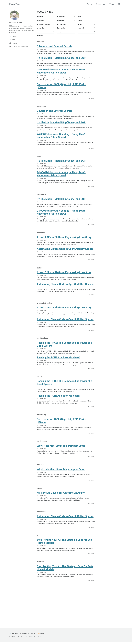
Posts (88, 4)
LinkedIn (13, 633)
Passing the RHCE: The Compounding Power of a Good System (64, 362)
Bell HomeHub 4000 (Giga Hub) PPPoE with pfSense (61, 89)
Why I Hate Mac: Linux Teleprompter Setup (61, 468)
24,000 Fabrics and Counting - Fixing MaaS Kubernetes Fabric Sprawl (61, 74)
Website (34, 633)
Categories (100, 4)
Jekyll (31, 637)
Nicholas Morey (16, 22)
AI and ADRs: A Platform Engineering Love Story (64, 248)
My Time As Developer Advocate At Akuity (61, 518)
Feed (43, 633)
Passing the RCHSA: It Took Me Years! (58, 375)
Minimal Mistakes (40, 637)
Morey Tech (14, 4)
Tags (111, 4)
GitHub (24, 633)
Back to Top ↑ (91, 102)
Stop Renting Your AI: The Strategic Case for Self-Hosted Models (65, 569)
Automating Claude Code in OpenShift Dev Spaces (65, 261)
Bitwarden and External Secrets (54, 47)
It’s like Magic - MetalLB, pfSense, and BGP (61, 60)
